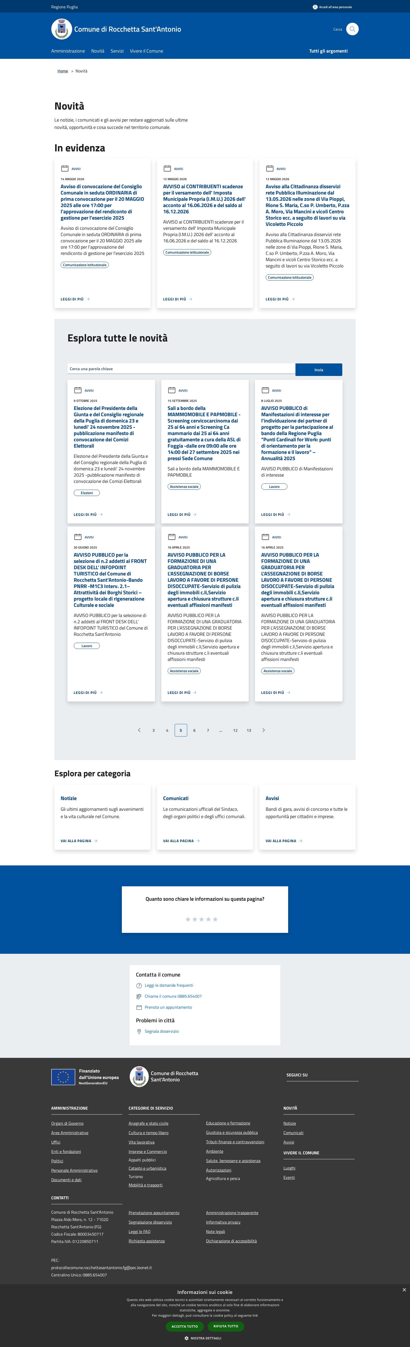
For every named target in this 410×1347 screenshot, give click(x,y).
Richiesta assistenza (147, 1241)
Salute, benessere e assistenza (233, 1160)
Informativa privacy (223, 1222)
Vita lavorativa (142, 1142)
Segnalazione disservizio (150, 1222)
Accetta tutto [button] (185, 1326)
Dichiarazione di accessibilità (231, 1241)
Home (63, 71)
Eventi (289, 1177)
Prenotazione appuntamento (154, 1212)
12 (235, 730)
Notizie (289, 1123)
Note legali (215, 1231)
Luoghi (289, 1168)
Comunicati (293, 1132)
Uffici (55, 1142)
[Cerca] (352, 29)
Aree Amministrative (69, 1132)
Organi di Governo (67, 1123)
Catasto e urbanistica (147, 1168)
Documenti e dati (66, 1180)
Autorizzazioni (218, 1170)
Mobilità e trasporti (146, 1185)
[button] (205, 1338)
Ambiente (214, 1151)
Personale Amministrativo (74, 1170)
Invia (319, 370)
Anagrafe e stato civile (148, 1123)
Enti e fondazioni (66, 1151)
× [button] (404, 1290)
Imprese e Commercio (148, 1151)
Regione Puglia (64, 7)
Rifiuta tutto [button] (226, 1326)
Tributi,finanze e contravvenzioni (235, 1142)
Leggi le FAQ (140, 1231)
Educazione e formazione (228, 1123)
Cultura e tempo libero (148, 1132)
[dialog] (205, 1316)
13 (249, 730)
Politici (57, 1161)
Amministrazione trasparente (232, 1212)
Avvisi (71, 168)
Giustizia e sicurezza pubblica (232, 1132)
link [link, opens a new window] (255, 1315)
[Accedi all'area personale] (332, 7)
